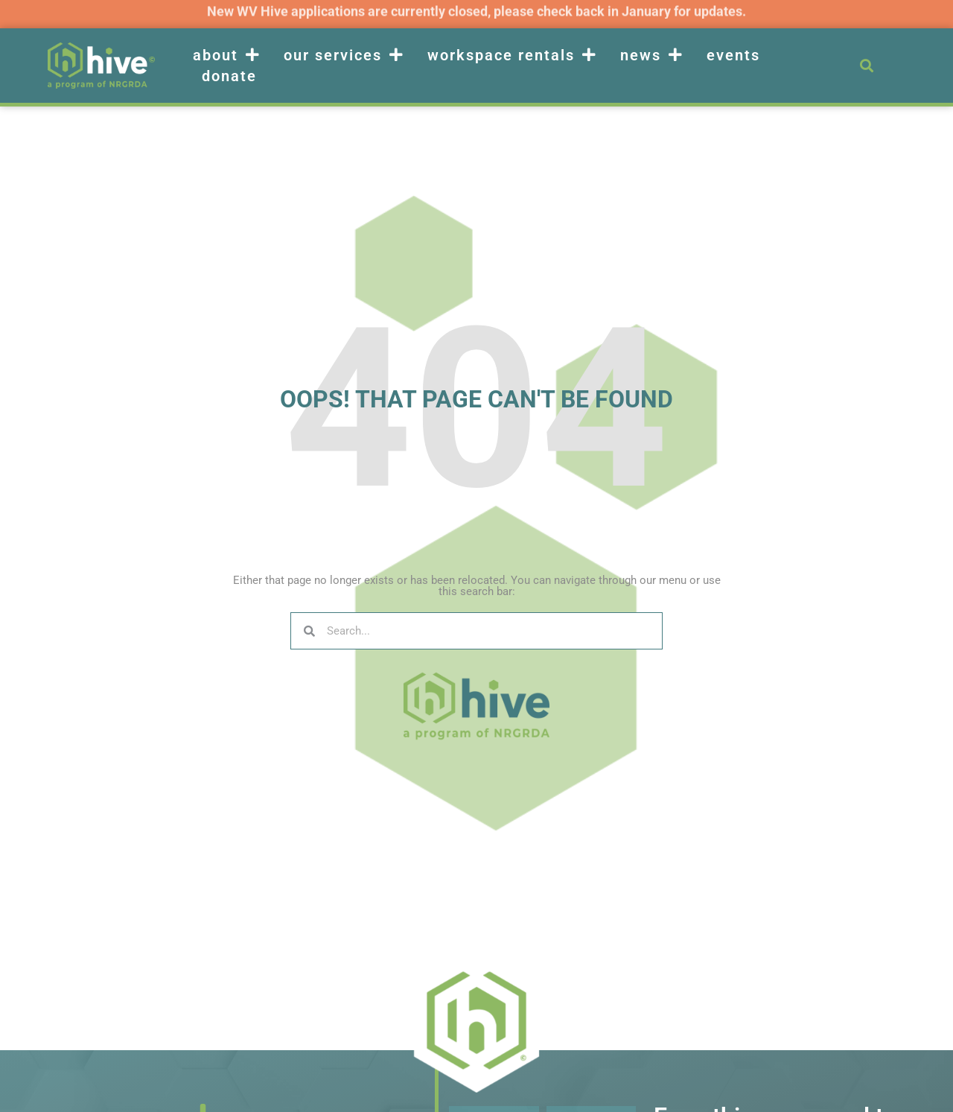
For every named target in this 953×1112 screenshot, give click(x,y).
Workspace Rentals (512, 55)
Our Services (344, 55)
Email (561, 1100)
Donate (229, 76)
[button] (866, 66)
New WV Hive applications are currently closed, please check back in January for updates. (476, 9)
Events (733, 55)
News (651, 55)
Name (464, 1100)
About (227, 55)
